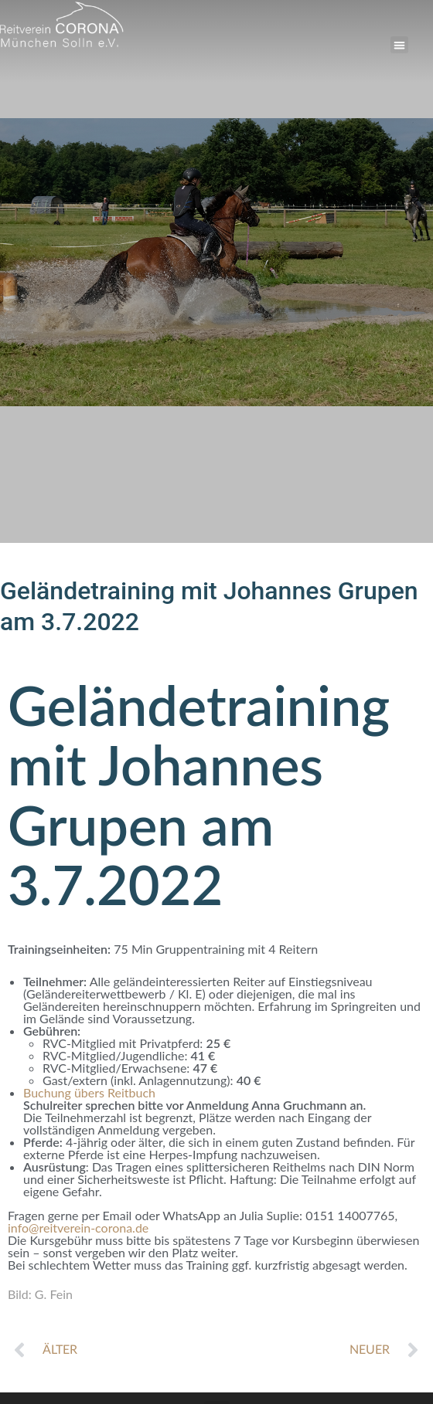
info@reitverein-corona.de (78, 1227)
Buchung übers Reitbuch (89, 1092)
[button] (399, 45)
